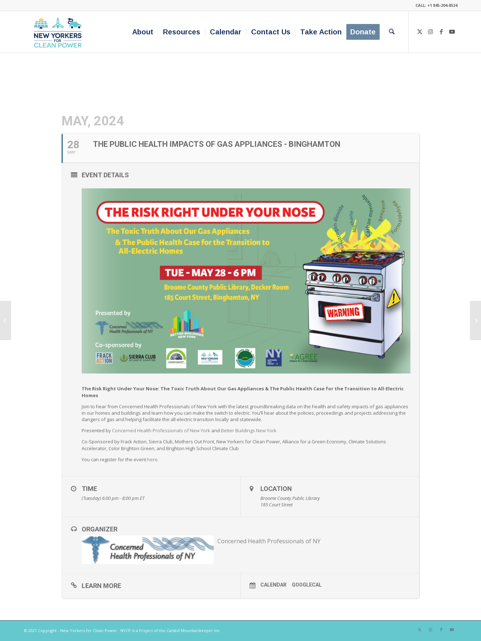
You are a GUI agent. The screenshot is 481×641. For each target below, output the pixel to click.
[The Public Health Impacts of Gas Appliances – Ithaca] (475, 320)
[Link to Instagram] (430, 31)
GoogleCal (307, 585)
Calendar (273, 585)
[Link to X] (419, 31)
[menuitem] (143, 32)
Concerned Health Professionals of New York (161, 430)
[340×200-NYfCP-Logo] (59, 32)
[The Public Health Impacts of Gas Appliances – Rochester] (5, 320)
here (152, 459)
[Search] (391, 32)
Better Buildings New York (248, 430)
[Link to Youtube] (452, 31)
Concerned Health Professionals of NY (269, 541)
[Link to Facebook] (441, 31)
